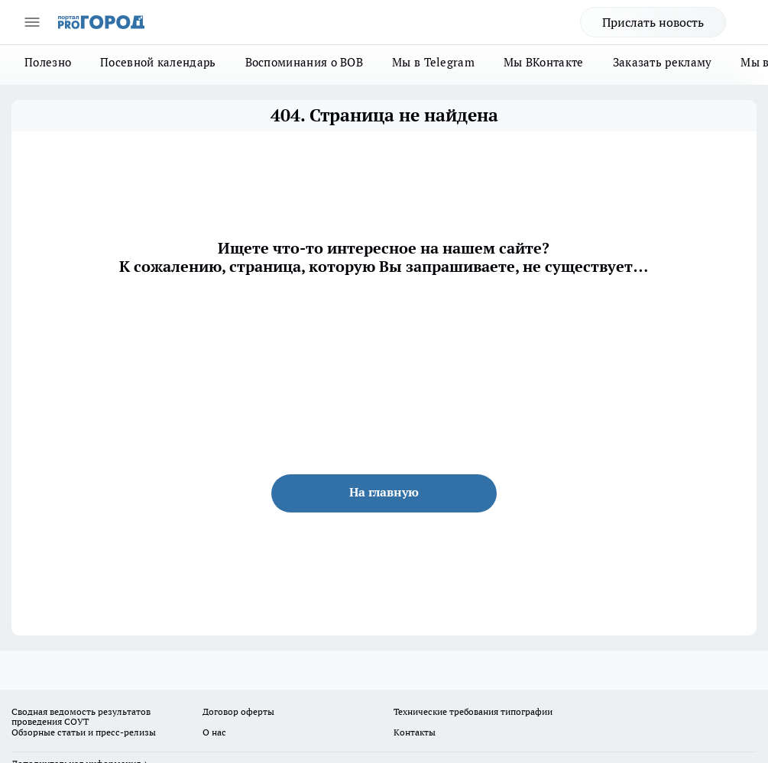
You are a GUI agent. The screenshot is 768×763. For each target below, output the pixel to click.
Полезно (47, 62)
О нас (214, 732)
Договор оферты (238, 711)
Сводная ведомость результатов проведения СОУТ (81, 717)
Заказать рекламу (662, 62)
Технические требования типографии (473, 711)
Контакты (415, 732)
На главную (384, 492)
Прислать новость (653, 22)
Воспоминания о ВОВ (304, 62)
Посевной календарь (157, 62)
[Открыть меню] (32, 22)
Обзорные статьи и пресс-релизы (83, 732)
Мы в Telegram (433, 62)
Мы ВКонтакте (544, 62)
